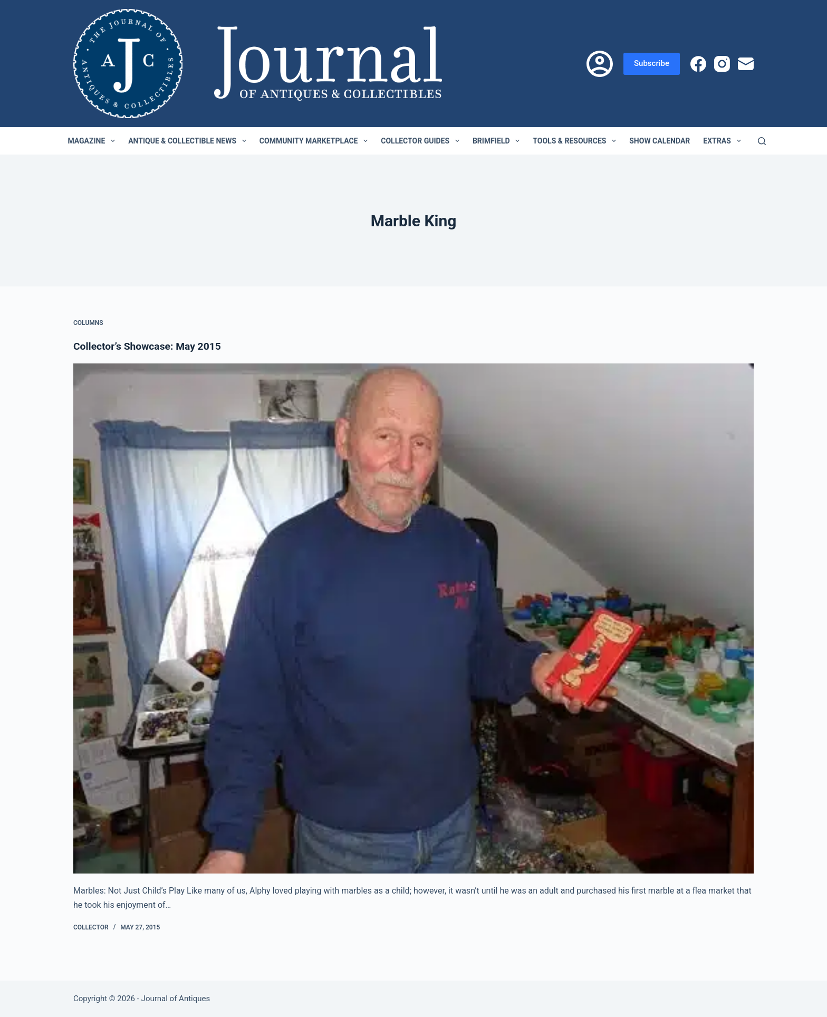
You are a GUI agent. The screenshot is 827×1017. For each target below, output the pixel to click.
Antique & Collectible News (189, 141)
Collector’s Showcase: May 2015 (150, 346)
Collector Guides (422, 141)
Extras (724, 141)
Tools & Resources (576, 141)
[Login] (599, 64)
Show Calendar (659, 141)
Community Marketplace (315, 141)
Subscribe (651, 63)
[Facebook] (698, 64)
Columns (88, 323)
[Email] (746, 64)
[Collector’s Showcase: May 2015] (413, 618)
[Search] (762, 141)
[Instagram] (722, 64)
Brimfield (498, 141)
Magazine (93, 141)
